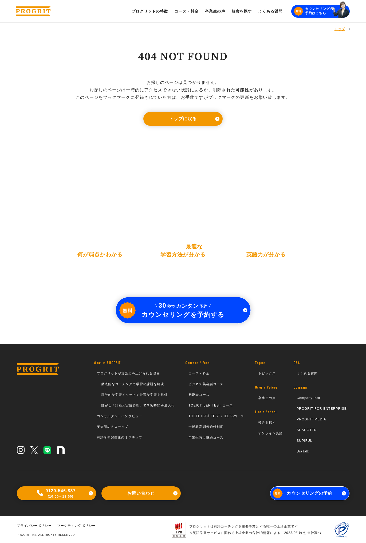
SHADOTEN (307, 430)
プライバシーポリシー (34, 526)
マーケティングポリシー (76, 526)
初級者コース (199, 395)
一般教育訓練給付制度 (205, 427)
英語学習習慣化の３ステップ (120, 437)
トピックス (267, 373)
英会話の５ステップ (112, 427)
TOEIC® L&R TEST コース (210, 405)
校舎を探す (267, 422)
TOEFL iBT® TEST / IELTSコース (216, 416)
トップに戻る (194, 118)
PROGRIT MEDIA (311, 419)
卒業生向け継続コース (205, 437)
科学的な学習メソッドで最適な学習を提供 (134, 395)
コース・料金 (199, 373)
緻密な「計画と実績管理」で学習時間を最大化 (138, 405)
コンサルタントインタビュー (120, 416)
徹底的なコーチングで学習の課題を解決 (132, 384)
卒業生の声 (267, 398)
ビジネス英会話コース (205, 384)
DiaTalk (303, 451)
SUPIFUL (304, 441)
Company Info (308, 398)
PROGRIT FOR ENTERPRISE (322, 409)
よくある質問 (307, 373)
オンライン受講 (270, 433)
